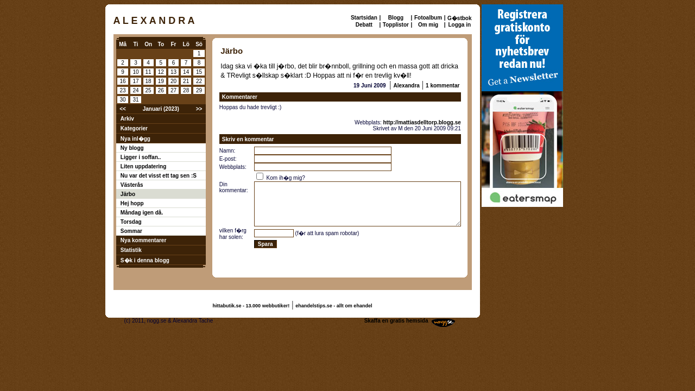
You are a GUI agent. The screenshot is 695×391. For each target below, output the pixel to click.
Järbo (128, 194)
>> (199, 109)
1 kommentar (442, 86)
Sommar (131, 231)
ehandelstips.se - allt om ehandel (333, 305)
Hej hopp (132, 203)
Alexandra (407, 86)
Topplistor (396, 25)
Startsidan (364, 18)
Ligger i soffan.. (141, 157)
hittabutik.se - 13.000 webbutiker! (251, 305)
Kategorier (134, 128)
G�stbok (459, 18)
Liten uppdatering (143, 166)
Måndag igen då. (142, 213)
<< (122, 109)
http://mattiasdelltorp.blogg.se (422, 122)
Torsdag (131, 222)
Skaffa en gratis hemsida (396, 321)
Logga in (459, 25)
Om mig (428, 25)
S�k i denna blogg (145, 260)
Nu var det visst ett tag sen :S (159, 176)
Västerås (132, 185)
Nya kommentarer (143, 240)
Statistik (131, 250)
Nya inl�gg (135, 139)
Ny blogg (132, 148)
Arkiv (127, 119)
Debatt (364, 25)
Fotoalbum (428, 18)
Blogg (395, 18)
